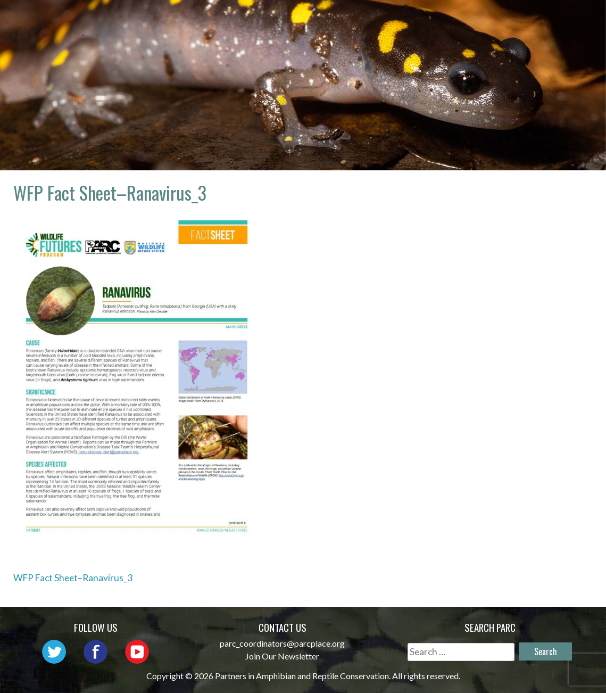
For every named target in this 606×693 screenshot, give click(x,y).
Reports (495, 34)
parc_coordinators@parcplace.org (282, 643)
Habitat (557, 18)
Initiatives (489, 18)
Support (556, 34)
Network (349, 18)
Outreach (416, 18)
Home (216, 18)
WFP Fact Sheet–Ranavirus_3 (72, 577)
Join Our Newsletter (282, 656)
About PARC (277, 18)
